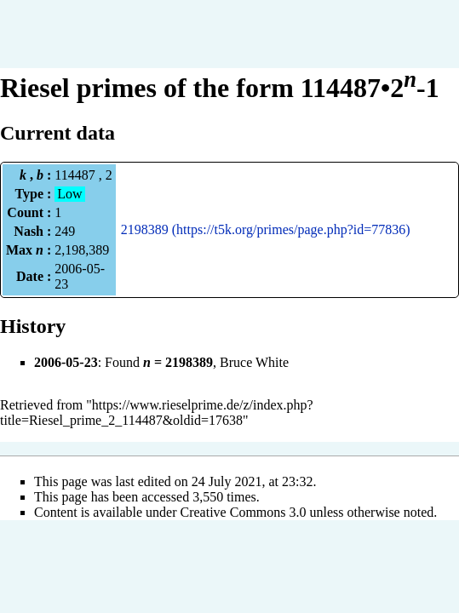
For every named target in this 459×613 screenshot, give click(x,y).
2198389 (145, 229)
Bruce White (254, 362)
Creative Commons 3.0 (244, 512)
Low (69, 193)
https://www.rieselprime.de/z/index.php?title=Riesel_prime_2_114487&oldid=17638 (156, 412)
